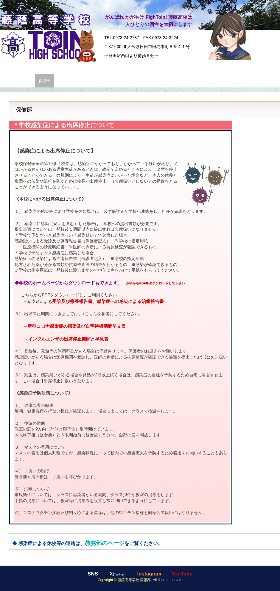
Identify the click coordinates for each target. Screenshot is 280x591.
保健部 (44, 81)
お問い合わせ (160, 81)
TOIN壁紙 (85, 81)
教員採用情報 (129, 81)
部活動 (210, 67)
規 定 (184, 81)
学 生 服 (53, 67)
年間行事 (231, 67)
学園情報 (31, 67)
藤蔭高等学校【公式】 (45, 19)
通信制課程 (152, 67)
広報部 (64, 81)
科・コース (102, 67)
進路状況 (127, 67)
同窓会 (253, 67)
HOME (9, 67)
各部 (8, 81)
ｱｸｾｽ (106, 81)
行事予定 (247, 81)
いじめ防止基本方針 (214, 81)
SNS (271, 67)
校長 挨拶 (76, 67)
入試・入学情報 (183, 67)
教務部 (25, 81)
